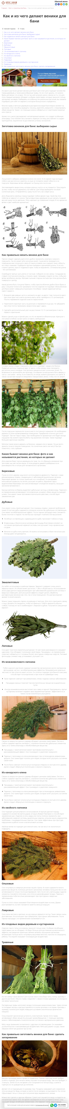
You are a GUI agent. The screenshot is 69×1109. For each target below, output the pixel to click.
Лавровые (8, 60)
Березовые (8, 43)
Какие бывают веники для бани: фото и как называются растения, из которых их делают (35, 39)
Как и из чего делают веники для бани (19, 32)
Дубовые (7, 45)
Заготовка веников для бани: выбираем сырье (22, 34)
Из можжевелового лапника (15, 51)
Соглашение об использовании (44, 1105)
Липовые (7, 49)
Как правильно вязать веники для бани (19, 36)
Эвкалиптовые (9, 47)
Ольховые (8, 58)
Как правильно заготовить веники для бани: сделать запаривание (29, 66)
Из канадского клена (12, 53)
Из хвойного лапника (12, 55)
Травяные (7, 64)
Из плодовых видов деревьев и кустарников (21, 62)
